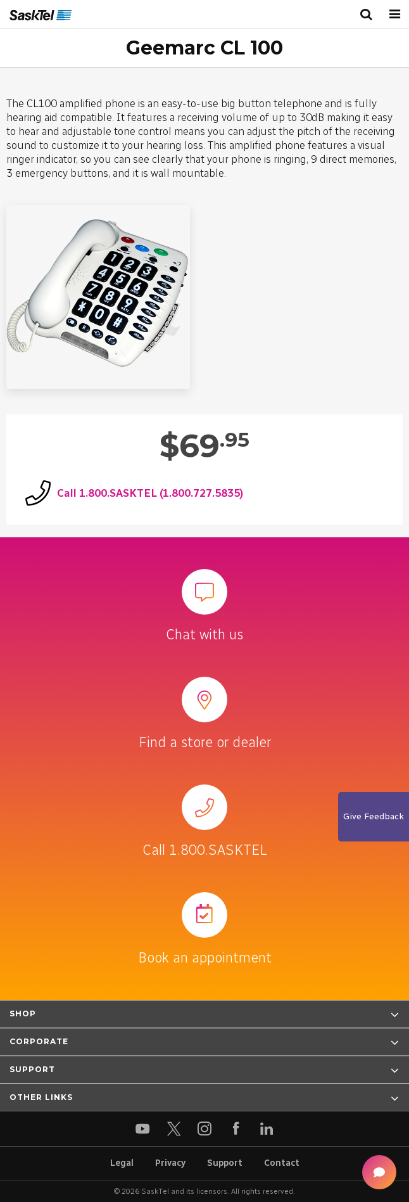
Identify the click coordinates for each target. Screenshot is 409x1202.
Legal (122, 1163)
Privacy (170, 1163)
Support (224, 1163)
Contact (281, 1163)
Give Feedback (373, 816)
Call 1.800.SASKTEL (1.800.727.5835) (150, 493)
